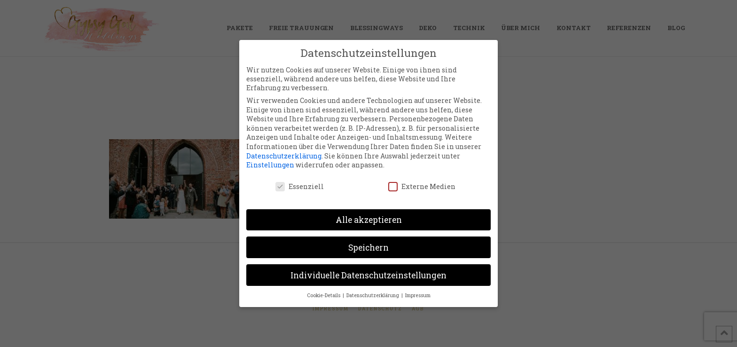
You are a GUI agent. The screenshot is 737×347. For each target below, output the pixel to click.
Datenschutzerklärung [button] (373, 295)
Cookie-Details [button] (324, 295)
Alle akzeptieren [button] (369, 219)
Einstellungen (270, 164)
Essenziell (299, 185)
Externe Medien (421, 185)
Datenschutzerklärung (283, 155)
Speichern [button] (368, 247)
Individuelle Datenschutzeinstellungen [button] (368, 274)
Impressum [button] (418, 295)
